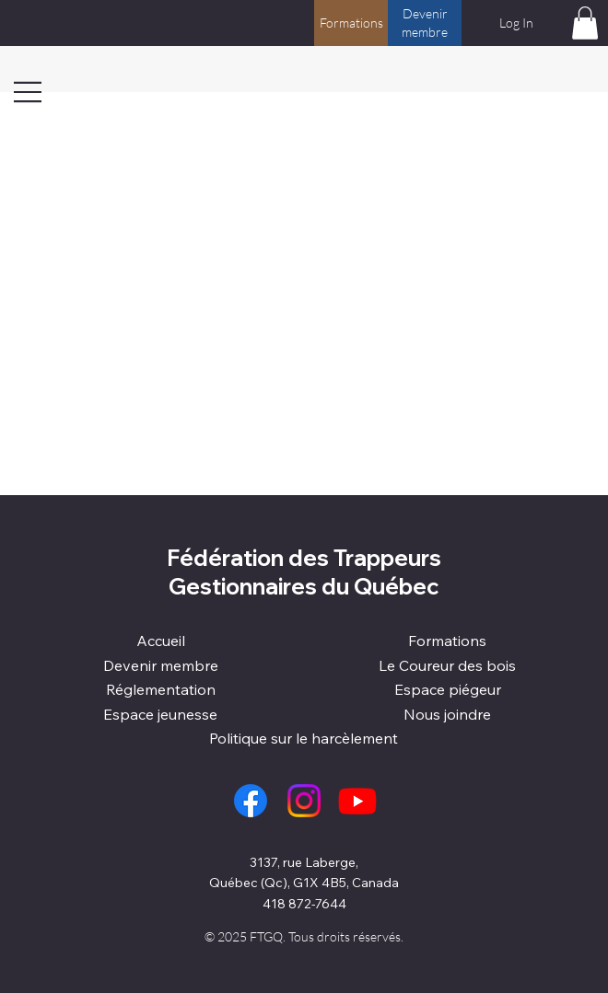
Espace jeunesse (160, 714)
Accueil (160, 640)
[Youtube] (357, 801)
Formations (447, 640)
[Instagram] (304, 801)
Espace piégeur (447, 689)
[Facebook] (250, 801)
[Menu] (28, 92)
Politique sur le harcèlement (303, 738)
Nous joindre (447, 714)
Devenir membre (160, 665)
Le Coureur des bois (447, 665)
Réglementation (161, 689)
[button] (585, 23)
